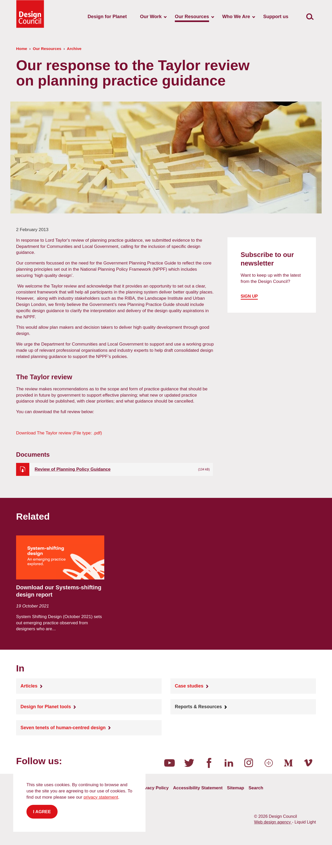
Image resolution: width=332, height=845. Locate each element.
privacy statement (101, 797)
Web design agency (273, 822)
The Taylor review (59, 433)
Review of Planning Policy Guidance (72, 469)
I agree (42, 811)
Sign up (249, 296)
